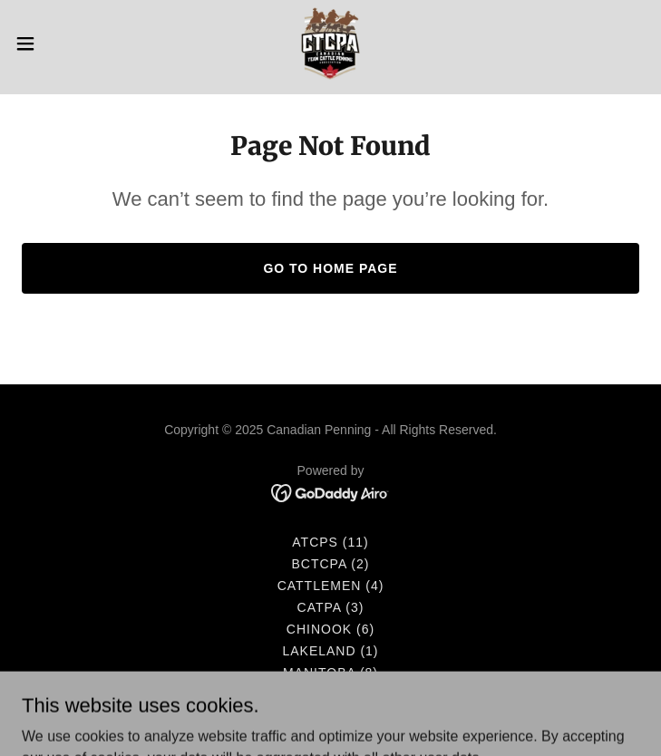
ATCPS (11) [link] (330, 542)
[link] (330, 43)
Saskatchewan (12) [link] (331, 694)
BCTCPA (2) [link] (331, 564)
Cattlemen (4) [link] (330, 585)
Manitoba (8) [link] (330, 672)
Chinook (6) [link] (330, 629)
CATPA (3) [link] (331, 607)
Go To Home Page (330, 268)
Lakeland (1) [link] (330, 651)
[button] (55, 43)
